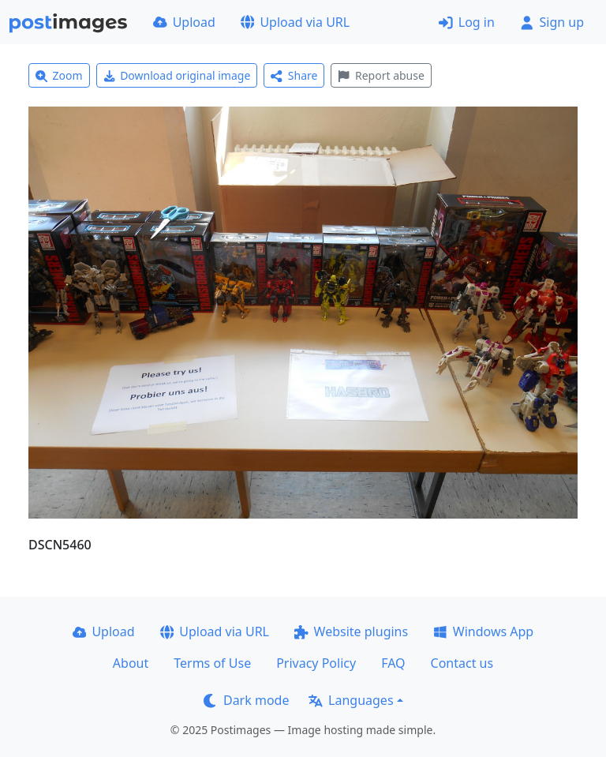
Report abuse (381, 75)
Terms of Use (212, 663)
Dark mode (246, 700)
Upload (184, 22)
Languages (351, 700)
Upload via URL (295, 22)
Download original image (177, 75)
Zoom (59, 75)
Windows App (483, 631)
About (130, 663)
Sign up (552, 22)
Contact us (462, 663)
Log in (467, 22)
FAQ (393, 663)
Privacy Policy (316, 663)
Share (294, 75)
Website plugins (351, 631)
